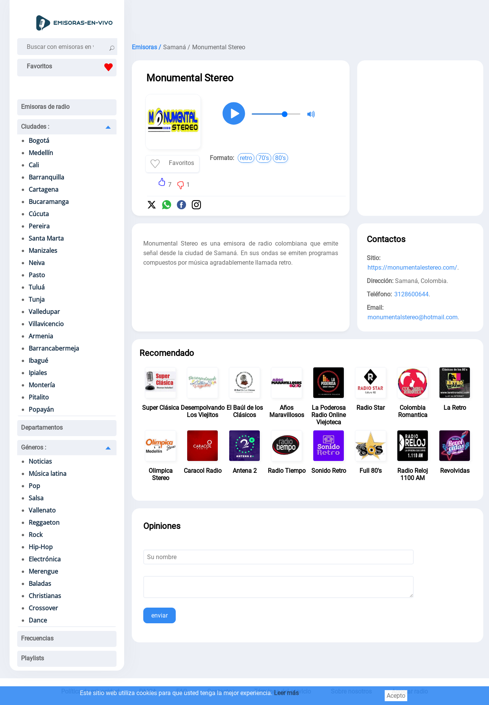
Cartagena (43, 189)
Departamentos (42, 427)
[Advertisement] (307, 19)
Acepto (396, 695)
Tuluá (37, 287)
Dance (38, 620)
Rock (35, 534)
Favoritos (72, 67)
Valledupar (44, 311)
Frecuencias (37, 638)
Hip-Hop (41, 547)
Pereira (39, 226)
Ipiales (38, 373)
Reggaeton (44, 522)
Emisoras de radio (45, 106)
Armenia (41, 336)
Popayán (41, 409)
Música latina (47, 473)
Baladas (40, 583)
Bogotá (39, 140)
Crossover (43, 608)
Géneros (33, 447)
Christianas (45, 596)
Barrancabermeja (54, 348)
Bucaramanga (49, 201)
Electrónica (45, 559)
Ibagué (38, 360)
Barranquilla (46, 177)
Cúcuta (39, 214)
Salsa (36, 498)
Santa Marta (46, 238)
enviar (159, 615)
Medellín (41, 153)
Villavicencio (46, 324)
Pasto (37, 275)
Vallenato (42, 510)
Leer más (286, 693)
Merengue (43, 571)
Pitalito (39, 397)
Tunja (37, 299)
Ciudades (35, 126)
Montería (42, 385)
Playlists (32, 658)
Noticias (40, 461)
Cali (34, 165)
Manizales (43, 250)
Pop (34, 486)
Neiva (37, 263)
